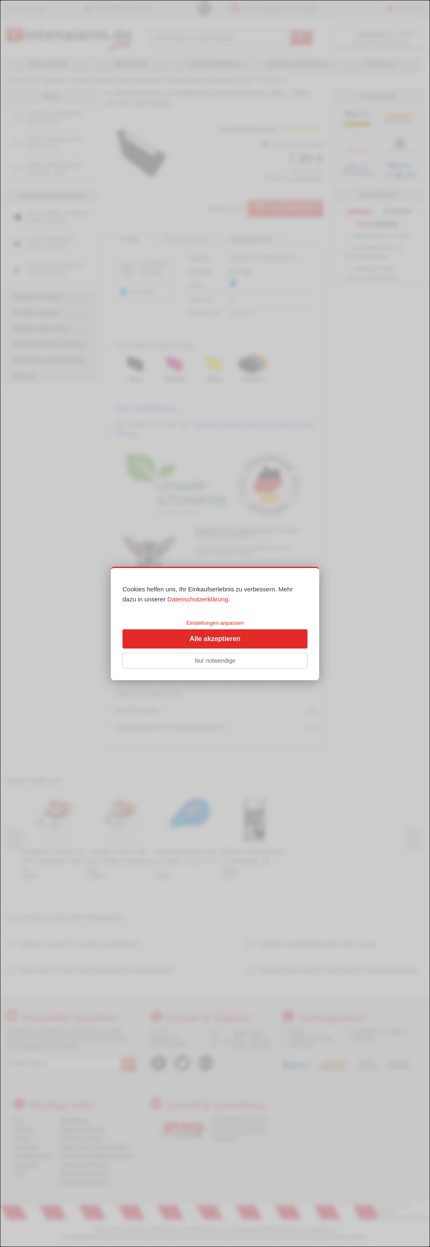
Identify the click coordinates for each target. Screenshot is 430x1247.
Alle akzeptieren (215, 638)
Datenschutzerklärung (198, 599)
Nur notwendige (215, 660)
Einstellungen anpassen (215, 623)
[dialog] (215, 623)
